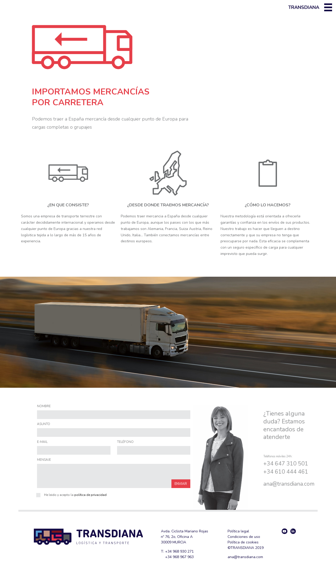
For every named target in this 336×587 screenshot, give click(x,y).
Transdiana (303, 7)
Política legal (238, 531)
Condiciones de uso (244, 536)
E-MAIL (42, 442)
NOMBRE (44, 406)
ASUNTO (43, 424)
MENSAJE (44, 460)
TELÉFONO (125, 442)
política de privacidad (90, 495)
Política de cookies (243, 542)
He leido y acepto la (75, 495)
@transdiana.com (248, 556)
